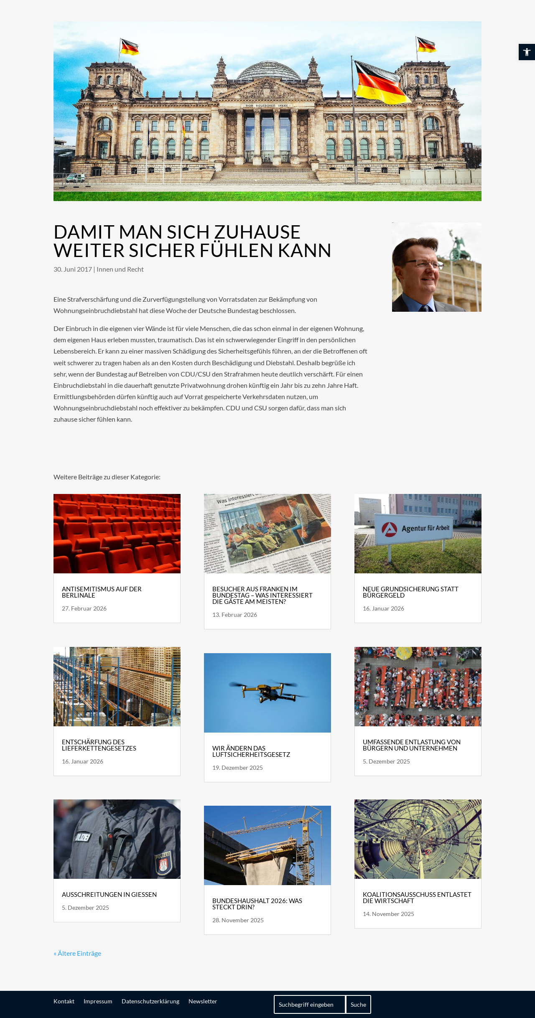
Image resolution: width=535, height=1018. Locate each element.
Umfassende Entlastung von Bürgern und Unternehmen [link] (412, 745)
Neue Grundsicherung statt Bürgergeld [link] (411, 592)
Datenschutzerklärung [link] (150, 1001)
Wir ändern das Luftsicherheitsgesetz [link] (251, 751)
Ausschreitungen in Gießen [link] (109, 894)
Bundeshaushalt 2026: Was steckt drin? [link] (257, 904)
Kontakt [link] (64, 1001)
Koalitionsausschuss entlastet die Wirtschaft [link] (417, 897)
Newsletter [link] (203, 1001)
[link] (527, 52)
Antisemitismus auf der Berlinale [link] (102, 592)
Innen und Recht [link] (120, 269)
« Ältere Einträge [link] (77, 953)
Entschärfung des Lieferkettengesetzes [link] (99, 745)
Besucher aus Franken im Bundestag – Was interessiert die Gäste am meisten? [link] (262, 595)
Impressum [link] (98, 1001)
